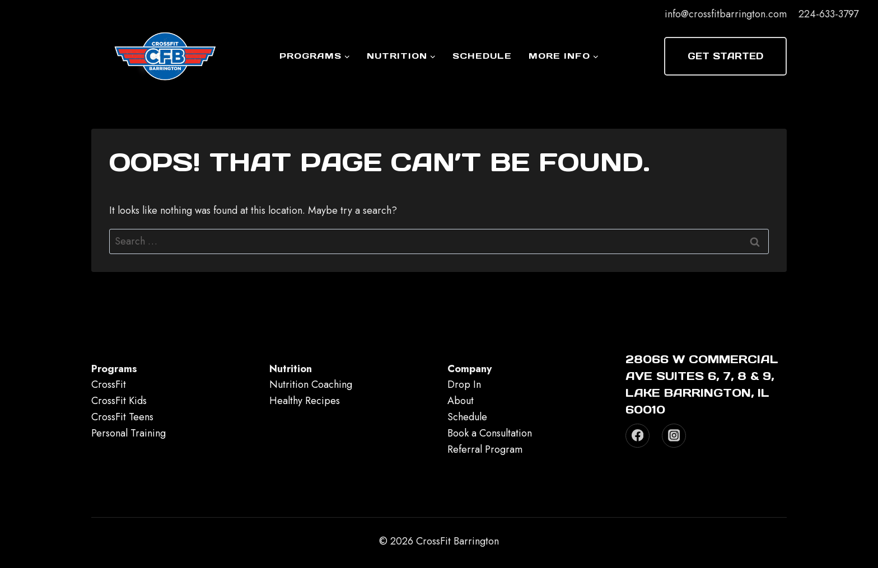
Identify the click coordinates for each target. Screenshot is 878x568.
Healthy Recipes (304, 400)
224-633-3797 (828, 14)
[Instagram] (674, 436)
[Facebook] (637, 436)
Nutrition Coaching (310, 384)
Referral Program (484, 449)
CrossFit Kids (119, 400)
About (460, 400)
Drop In (464, 384)
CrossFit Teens (122, 417)
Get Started (725, 56)
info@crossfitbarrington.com (726, 14)
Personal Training (128, 433)
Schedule (482, 55)
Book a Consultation (489, 433)
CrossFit (108, 384)
